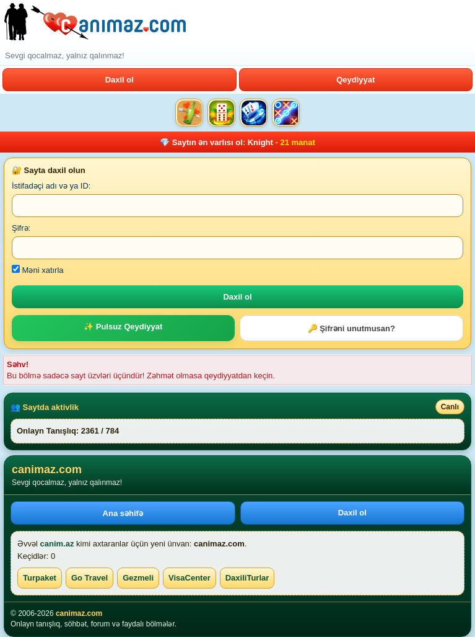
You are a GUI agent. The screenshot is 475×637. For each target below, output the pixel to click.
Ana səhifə (123, 513)
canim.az (57, 543)
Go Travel (89, 577)
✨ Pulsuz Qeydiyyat (123, 326)
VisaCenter (189, 577)
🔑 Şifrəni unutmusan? (351, 328)
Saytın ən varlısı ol (207, 142)
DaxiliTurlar (247, 577)
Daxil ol (119, 79)
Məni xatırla (38, 270)
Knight (260, 142)
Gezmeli (138, 577)
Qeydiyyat (355, 79)
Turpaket (39, 577)
